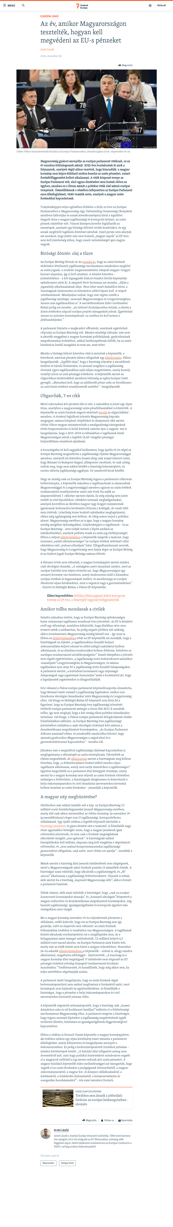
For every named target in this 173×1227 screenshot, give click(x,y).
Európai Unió (49, 16)
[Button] (125, 65)
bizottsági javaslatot (52, 826)
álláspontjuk (79, 759)
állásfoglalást (113, 357)
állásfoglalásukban (64, 638)
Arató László (47, 49)
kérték (103, 412)
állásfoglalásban (70, 537)
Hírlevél (161, 5)
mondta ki (89, 262)
